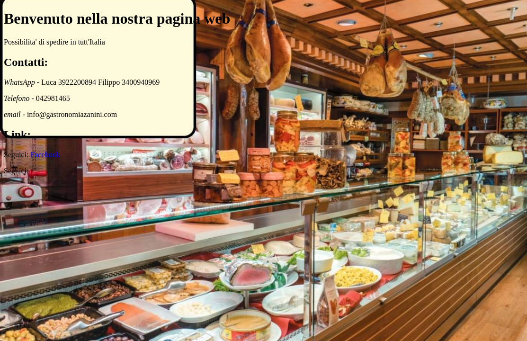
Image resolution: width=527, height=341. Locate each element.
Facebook (45, 155)
